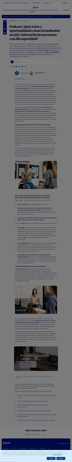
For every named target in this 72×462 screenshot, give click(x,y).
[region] (36, 456)
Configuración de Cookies (8, 458)
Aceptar (51, 458)
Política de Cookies (57, 454)
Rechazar (61, 458)
